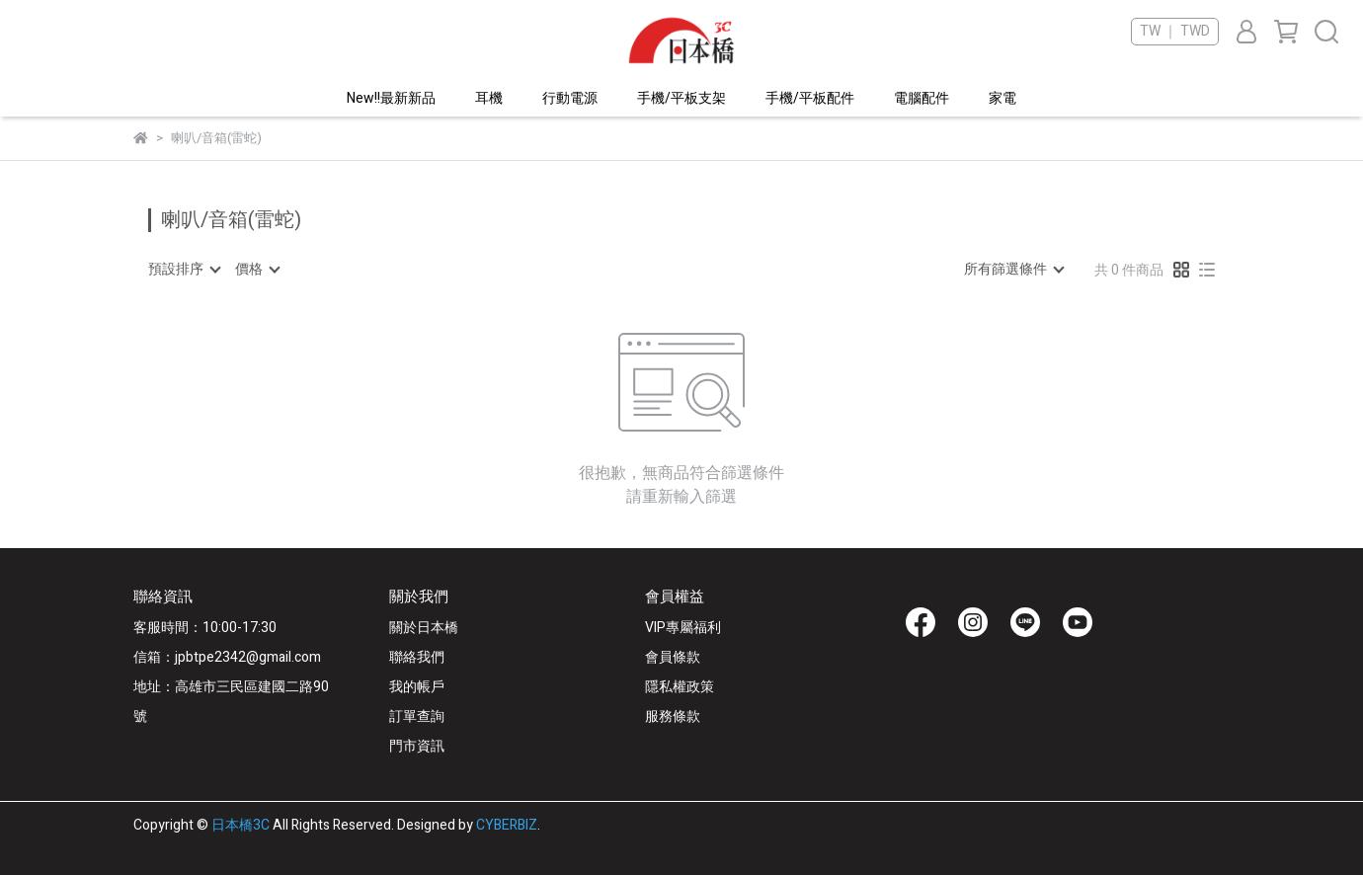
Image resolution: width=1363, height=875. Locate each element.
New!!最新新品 (391, 98)
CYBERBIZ (506, 825)
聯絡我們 (416, 657)
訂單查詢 (416, 716)
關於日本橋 (423, 627)
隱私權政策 (679, 686)
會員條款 (672, 657)
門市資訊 (416, 746)
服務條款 (672, 716)
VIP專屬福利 (683, 627)
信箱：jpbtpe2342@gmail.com (227, 657)
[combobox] (183, 269)
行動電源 (570, 98)
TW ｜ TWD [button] (1175, 31)
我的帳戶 (416, 686)
